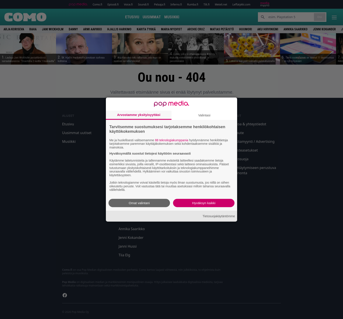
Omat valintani (139, 203)
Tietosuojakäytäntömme (219, 216)
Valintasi (204, 115)
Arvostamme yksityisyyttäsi (138, 114)
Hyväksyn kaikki (203, 203)
